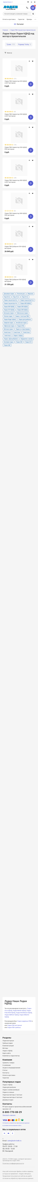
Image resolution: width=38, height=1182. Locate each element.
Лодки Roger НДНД (10, 319)
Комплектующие (8, 1045)
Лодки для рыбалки (25, 319)
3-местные (16, 332)
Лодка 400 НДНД (25, 303)
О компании (7, 1065)
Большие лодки (9, 313)
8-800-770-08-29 (27, 8)
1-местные (7, 335)
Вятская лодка (8, 329)
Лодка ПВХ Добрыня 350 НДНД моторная (15, 280)
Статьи (5, 1070)
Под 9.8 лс (7, 297)
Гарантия (21, 19)
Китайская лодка (21, 322)
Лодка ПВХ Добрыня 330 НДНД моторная (15, 247)
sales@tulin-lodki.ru (14, 1141)
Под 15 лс (16, 297)
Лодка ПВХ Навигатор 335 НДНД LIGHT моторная (16, 82)
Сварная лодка (8, 322)
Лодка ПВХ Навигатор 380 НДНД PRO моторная (16, 214)
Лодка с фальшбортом (11, 339)
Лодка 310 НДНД (9, 310)
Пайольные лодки (22, 313)
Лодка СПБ (20, 326)
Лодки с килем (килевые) (11, 1090)
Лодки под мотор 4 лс (10, 303)
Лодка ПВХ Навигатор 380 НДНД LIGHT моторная (16, 181)
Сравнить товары (8, 1062)
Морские (30, 293)
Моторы (5, 1048)
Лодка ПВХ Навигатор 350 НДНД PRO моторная (16, 148)
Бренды (29, 19)
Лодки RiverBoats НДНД (24, 1012)
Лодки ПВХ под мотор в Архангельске (23, 30)
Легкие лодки (8, 316)
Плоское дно (21, 293)
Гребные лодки (8, 1043)
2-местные (26, 332)
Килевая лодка (8, 342)
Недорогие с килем (27, 339)
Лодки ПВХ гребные (14, 1027)
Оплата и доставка (9, 19)
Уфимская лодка (9, 326)
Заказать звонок (9, 1115)
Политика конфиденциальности (13, 1163)
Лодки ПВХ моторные (14, 1025)
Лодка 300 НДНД (22, 310)
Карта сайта (7, 1053)
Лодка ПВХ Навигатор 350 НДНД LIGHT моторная (16, 115)
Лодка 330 (19, 342)
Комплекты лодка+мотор (11, 1056)
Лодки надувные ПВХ (24, 1021)
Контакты (6, 1073)
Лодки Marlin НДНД (19, 1010)
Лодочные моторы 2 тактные (12, 1095)
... (35, 19)
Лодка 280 (7, 345)
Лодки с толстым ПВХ (22, 316)
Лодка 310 (28, 342)
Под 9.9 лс (25, 297)
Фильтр (9, 53)
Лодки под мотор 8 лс (10, 300)
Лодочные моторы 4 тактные (12, 1097)
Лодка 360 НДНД (9, 306)
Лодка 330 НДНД (22, 306)
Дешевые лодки (9, 293)
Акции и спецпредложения (11, 1068)
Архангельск (7, 2)
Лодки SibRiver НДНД (12, 1015)
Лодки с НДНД (18, 335)
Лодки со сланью (8, 1092)
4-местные (7, 332)
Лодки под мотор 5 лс (27, 300)
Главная (5, 30)
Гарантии (6, 1078)
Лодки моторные (8, 1040)
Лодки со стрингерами (23, 329)
